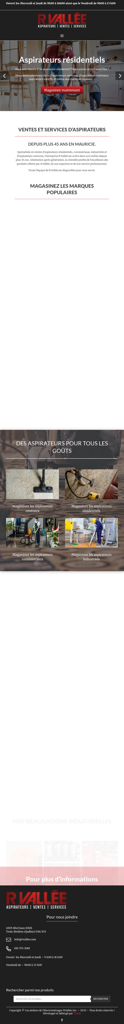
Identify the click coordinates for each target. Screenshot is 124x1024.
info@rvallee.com (25, 939)
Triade (77, 1013)
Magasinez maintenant (62, 90)
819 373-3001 (22, 948)
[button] (4, 76)
